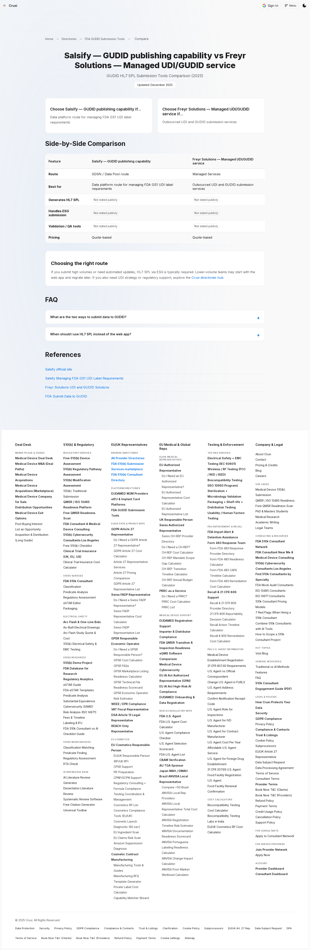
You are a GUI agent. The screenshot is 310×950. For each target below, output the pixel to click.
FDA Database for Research (75, 671)
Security (261, 713)
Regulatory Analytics (78, 679)
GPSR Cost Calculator (128, 660)
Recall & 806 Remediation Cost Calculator (227, 638)
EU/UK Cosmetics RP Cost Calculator (225, 829)
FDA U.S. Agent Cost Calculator (173, 724)
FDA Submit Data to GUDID (66, 396)
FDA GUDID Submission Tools (105, 39)
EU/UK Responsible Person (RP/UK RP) (132, 758)
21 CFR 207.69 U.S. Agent (224, 769)
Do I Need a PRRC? (174, 596)
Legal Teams (264, 528)
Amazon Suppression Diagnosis (128, 845)
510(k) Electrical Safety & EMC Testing (80, 646)
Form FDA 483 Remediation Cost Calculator (228, 583)
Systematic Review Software (82, 799)
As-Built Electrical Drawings (81, 627)
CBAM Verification (172, 760)
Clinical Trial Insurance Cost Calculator (81, 564)
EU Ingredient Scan (126, 832)
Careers (260, 476)
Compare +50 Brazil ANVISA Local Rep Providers (175, 793)
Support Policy (265, 822)
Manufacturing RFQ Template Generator (127, 878)
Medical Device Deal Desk (34, 458)
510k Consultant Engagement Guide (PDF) (273, 685)
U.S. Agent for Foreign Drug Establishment (226, 761)
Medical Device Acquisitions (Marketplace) (34, 488)
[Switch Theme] (304, 6)
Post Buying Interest (28, 524)
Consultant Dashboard (271, 874)
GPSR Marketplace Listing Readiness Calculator (131, 673)
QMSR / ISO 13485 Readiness (275, 500)
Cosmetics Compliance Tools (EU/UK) (129, 813)
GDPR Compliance (268, 718)
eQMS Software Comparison (170, 656)
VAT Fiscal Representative (130, 709)
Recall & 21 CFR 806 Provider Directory (223, 605)
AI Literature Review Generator (76, 780)
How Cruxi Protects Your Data (272, 704)
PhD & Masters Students (271, 511)
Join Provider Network (271, 849)
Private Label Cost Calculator (126, 889)
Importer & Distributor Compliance (175, 634)
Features (261, 672)
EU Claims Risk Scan (127, 837)
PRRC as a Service (172, 591)
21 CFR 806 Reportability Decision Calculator (226, 616)
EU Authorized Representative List (175, 511)
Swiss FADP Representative (130, 594)
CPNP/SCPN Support (127, 777)
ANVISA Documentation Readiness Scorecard (177, 833)
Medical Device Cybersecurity (170, 667)
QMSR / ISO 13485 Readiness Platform (77, 504)
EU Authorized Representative (170, 467)
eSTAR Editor (72, 603)
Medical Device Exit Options (29, 515)
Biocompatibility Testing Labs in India (224, 818)
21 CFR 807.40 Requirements (227, 665)
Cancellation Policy (268, 817)
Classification (72, 586)
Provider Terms (266, 784)
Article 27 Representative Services (131, 564)
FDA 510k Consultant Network (270, 544)
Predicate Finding (75, 753)
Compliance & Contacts (272, 729)
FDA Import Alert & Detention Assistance (223, 534)
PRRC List (168, 607)
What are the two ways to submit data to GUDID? (88, 317)
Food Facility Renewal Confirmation (222, 788)
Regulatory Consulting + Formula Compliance (130, 785)
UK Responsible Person (176, 519)
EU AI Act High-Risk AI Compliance (175, 689)
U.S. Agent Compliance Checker (174, 735)
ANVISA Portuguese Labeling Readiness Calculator (175, 847)
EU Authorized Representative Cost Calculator (176, 498)
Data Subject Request (270, 762)
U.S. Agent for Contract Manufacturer (223, 734)
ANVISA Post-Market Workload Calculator (176, 872)
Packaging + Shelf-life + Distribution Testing (225, 504)
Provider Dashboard (269, 868)
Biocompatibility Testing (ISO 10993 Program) (225, 482)
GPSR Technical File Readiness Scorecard (128, 684)
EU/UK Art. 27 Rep (239, 928)
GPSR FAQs (121, 665)
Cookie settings (170, 938)
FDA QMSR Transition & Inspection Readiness (176, 645)
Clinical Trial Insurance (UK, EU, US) (79, 553)
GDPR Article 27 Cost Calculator (128, 553)
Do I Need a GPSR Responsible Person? (128, 652)
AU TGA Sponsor (171, 765)
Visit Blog (261, 653)
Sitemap (190, 938)
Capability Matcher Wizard (131, 898)
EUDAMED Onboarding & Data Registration (177, 699)
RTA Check (70, 764)
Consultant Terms (267, 778)
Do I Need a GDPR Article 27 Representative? (130, 542)
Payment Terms (266, 806)
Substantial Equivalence (79, 701)
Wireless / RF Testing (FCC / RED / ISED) (227, 471)
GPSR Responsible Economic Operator (125, 641)
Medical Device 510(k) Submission (270, 492)
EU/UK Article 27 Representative (266, 754)
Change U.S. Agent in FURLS (226, 682)
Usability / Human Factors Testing (226, 515)
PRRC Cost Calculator (176, 601)
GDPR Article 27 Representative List (127, 586)
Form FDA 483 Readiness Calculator (227, 562)
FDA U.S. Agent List (172, 754)
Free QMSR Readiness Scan (79, 515)
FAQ (258, 677)
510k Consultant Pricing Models (271, 604)
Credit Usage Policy (268, 811)
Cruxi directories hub (207, 278)
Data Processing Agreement (274, 768)
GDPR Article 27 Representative (122, 531)
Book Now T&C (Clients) (271, 789)
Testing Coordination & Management (129, 796)
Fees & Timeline (74, 717)
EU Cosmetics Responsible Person (130, 747)
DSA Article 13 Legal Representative (125, 717)
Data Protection (25, 928)
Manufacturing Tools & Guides (129, 867)
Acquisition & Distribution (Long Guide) (31, 537)
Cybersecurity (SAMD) (78, 706)
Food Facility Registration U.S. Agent (224, 777)
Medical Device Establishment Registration (225, 657)
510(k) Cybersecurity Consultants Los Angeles (81, 537)
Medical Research (267, 517)
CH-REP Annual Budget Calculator (177, 582)
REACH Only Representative (122, 728)
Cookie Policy (264, 740)
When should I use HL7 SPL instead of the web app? (90, 334)
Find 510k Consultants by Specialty (273, 576)
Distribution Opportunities (33, 507)
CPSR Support (123, 766)
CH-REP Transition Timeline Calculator (175, 571)
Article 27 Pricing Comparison (125, 575)
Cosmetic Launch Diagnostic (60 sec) (127, 824)
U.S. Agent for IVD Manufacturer (219, 723)
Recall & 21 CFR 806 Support (222, 594)
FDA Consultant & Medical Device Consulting (81, 526)
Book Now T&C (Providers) (273, 795)
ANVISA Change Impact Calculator (177, 861)
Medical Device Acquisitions (26, 477)
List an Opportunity (28, 529)
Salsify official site (58, 369)
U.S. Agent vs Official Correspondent (221, 673)
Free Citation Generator (79, 804)
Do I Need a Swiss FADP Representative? (130, 602)
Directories (69, 39)
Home (49, 39)
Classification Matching (78, 747)
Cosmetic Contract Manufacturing (124, 856)
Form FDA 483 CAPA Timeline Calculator (223, 572)
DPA (289, 928)
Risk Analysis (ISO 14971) (79, 712)
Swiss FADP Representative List (127, 630)
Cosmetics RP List (126, 805)
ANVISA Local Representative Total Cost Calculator (179, 809)
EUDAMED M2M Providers (129, 493)
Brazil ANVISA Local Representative (173, 779)
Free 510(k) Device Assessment (76, 460)
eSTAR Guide (72, 684)
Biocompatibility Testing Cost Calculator (224, 807)
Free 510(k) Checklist (77, 545)
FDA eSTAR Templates (78, 690)
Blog (258, 470)
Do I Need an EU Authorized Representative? (173, 481)
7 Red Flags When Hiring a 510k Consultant (273, 615)
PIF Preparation (124, 772)
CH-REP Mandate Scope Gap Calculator (178, 560)
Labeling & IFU (72, 723)
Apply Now (262, 855)
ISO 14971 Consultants (270, 596)
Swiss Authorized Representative (171, 527)
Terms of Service (267, 773)
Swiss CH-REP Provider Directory (177, 538)
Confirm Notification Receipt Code (226, 701)
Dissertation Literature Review (78, 791)
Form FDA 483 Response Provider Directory (226, 551)
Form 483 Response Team (226, 543)
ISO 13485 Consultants (270, 590)
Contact (260, 459)
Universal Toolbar (75, 810)
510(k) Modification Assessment (77, 482)
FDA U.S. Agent (170, 716)
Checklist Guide (73, 734)
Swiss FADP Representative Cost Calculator (128, 616)
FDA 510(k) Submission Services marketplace (127, 466)
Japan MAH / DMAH (173, 771)
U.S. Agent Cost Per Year (224, 742)
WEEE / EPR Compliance (128, 704)
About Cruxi (263, 454)
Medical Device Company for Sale (33, 499)
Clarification (170, 928)
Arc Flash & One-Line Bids (82, 622)
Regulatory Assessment (79, 597)
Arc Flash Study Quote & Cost (79, 635)
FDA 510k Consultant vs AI (80, 728)
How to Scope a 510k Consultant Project (269, 636)
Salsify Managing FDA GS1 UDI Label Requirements (84, 378)
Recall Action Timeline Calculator (224, 627)
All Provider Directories (127, 458)
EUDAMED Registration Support (175, 623)
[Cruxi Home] (9, 5)
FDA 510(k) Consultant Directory (127, 477)
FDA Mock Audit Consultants (274, 585)
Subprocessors (265, 746)
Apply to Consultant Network (274, 836)
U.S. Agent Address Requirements (220, 690)
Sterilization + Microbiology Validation (224, 493)
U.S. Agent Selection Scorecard (173, 746)
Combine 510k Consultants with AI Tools (273, 626)
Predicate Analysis (75, 592)
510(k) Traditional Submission (74, 493)
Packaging (70, 608)
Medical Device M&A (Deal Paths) (34, 466)
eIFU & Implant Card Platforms (125, 501)
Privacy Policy (264, 724)
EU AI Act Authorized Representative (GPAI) (175, 678)
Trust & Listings (266, 735)
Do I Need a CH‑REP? (176, 547)
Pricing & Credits (266, 465)
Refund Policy (264, 800)
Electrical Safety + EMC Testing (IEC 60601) (224, 460)
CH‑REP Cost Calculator (177, 552)
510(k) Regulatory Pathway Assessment (82, 471)
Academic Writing (267, 522)
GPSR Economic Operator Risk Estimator (131, 695)
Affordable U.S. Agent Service (222, 750)
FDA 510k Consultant (78, 581)
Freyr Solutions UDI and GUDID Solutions (77, 387)
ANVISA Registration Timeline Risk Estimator (177, 822)
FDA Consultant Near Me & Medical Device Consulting (274, 555)
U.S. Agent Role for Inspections (220, 712)
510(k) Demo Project (77, 662)
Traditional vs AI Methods (272, 666)
